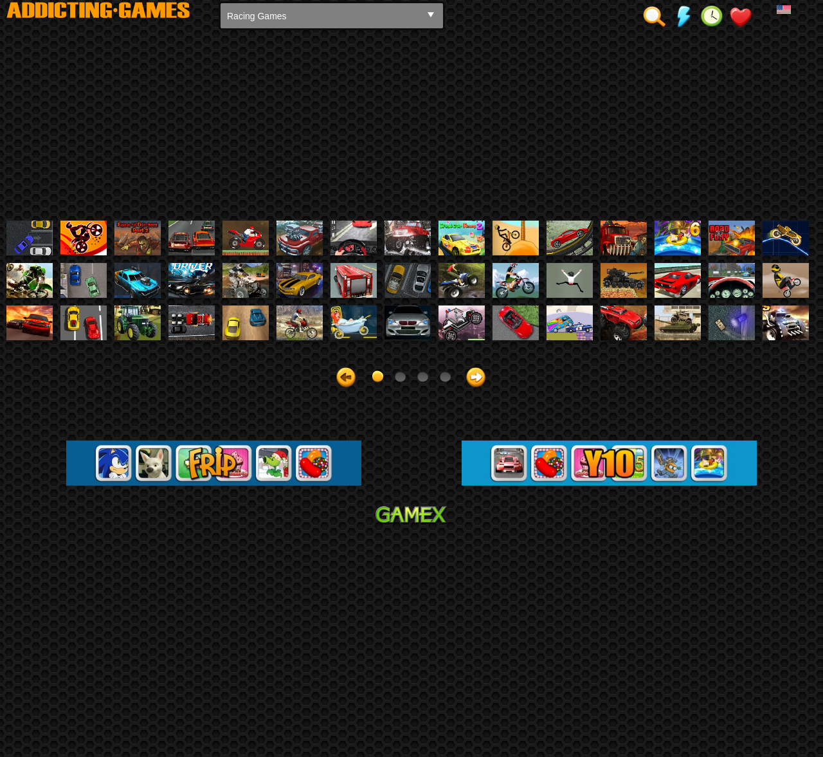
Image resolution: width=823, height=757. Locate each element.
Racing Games (257, 16)
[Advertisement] (411, 124)
